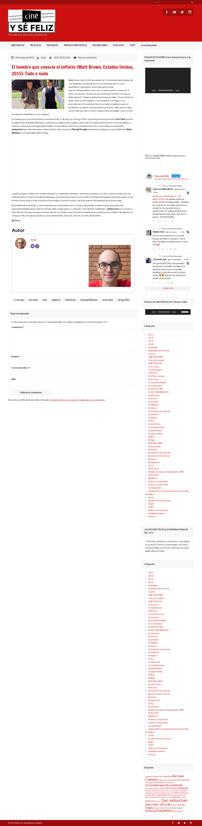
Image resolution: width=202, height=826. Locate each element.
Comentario (17, 327)
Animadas (153, 347)
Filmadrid (152, 417)
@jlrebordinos (180, 189)
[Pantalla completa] (187, 90)
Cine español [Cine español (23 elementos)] (169, 780)
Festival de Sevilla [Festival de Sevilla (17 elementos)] (151, 793)
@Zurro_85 (175, 196)
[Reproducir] (148, 90)
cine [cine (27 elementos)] (161, 780)
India (44, 300)
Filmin (151, 421)
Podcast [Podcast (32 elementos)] (149, 800)
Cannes (151, 354)
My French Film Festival (159, 452)
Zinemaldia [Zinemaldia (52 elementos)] (164, 811)
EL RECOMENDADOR (158, 392)
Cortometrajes (155, 370)
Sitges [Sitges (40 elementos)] (149, 807)
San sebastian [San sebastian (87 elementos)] (175, 800)
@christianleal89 (174, 260)
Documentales (155, 386)
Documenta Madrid (157, 382)
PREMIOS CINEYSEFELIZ (75, 45)
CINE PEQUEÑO (155, 357)
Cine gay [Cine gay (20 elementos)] (148, 782)
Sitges (151, 504)
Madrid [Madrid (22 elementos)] (164, 795)
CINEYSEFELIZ (17, 45)
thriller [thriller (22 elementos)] (161, 808)
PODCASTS (118, 45)
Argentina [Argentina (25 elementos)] (167, 776)
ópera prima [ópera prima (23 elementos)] (177, 811)
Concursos (153, 366)
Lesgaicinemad (155, 433)
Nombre (15, 357)
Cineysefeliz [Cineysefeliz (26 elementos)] (158, 782)
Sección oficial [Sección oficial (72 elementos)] (157, 804)
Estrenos (152, 408)
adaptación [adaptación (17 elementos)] (149, 776)
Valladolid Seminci (156, 513)
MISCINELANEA (99, 45)
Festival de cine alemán (159, 411)
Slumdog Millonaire (88, 300)
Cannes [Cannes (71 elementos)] (151, 779)
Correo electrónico (20, 368)
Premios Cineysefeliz (158, 481)
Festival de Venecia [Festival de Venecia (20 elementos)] (165, 793)
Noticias (152, 459)
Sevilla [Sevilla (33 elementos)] (181, 804)
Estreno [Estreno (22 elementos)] (163, 788)
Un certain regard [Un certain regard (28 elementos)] (174, 808)
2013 (150, 335)
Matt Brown (70, 300)
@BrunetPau (159, 199)
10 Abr (155, 192)
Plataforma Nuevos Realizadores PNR (165, 472)
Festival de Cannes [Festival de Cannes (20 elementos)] (152, 791)
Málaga (151, 440)
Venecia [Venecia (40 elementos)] (150, 810)
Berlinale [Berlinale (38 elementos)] (178, 776)
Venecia (152, 516)
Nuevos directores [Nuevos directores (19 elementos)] (152, 797)
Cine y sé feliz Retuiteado (172, 186)
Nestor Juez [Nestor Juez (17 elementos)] (171, 795)
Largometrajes (155, 430)
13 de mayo (19, 300)
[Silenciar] (182, 90)
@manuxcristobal (161, 196)
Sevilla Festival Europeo (159, 500)
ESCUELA (152, 398)
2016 (55, 57)
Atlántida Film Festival (158, 350)
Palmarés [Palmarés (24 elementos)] (176, 797)
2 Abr (182, 232)
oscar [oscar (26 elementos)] (163, 797)
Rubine (39, 823)
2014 (150, 338)
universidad (107, 300)
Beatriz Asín (159, 232)
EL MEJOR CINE (155, 389)
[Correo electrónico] (32, 246)
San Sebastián (154, 488)
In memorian (154, 424)
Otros (151, 465)
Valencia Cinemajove (158, 510)
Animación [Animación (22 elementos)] (157, 776)
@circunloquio (171, 232)
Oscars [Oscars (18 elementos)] (168, 797)
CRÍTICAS (152, 373)
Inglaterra (56, 300)
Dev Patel (33, 300)
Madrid (151, 437)
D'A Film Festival (156, 376)
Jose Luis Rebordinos (163, 189)
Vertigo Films (123, 300)
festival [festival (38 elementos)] (183, 788)
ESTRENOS (153, 405)
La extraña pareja (149, 45)
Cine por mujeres (156, 360)
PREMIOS (152, 478)
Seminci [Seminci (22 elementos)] (174, 805)
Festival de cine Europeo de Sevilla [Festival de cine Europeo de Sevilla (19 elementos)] (173, 791)
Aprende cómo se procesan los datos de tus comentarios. (77, 400)
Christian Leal (159, 259)
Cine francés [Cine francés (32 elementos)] (182, 779)
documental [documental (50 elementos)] (173, 785)
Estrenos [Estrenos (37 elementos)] (172, 788)
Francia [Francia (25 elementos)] (183, 793)
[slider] (164, 312)
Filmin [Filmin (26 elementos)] (176, 792)
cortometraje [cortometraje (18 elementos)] (169, 783)
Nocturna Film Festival (159, 456)
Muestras (152, 449)
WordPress (29, 823)
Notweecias (154, 462)
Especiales (153, 402)
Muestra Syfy (154, 446)
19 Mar (186, 260)
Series (151, 497)
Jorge (43, 57)
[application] (167, 80)
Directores (153, 379)
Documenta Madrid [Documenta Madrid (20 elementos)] (152, 788)
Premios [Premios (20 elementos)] (158, 801)
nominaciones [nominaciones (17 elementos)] (181, 795)
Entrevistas (153, 395)
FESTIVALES (52, 45)
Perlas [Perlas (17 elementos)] (183, 797)
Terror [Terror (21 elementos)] (156, 808)
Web (13, 379)
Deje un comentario (87, 57)
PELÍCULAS (35, 45)
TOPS (132, 45)
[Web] (37, 246)
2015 (150, 341)
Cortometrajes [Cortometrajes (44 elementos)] (155, 785)
